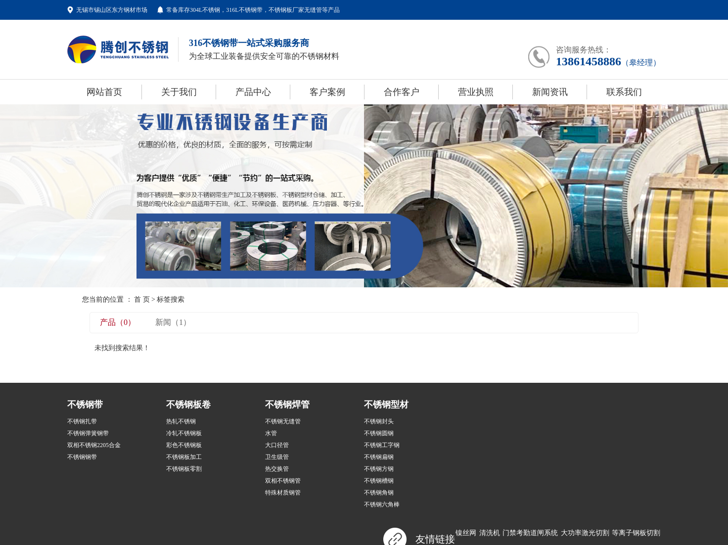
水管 (271, 433)
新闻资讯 (550, 92)
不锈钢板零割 (184, 468)
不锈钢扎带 (82, 421)
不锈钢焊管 (287, 404)
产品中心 (253, 92)
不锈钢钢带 (82, 457)
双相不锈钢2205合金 (94, 445)
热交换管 (277, 468)
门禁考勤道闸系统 (530, 533)
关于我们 (179, 92)
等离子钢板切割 (636, 533)
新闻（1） (173, 322)
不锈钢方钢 (379, 468)
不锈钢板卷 (188, 404)
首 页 (142, 299)
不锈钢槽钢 (379, 480)
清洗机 (489, 533)
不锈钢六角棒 (382, 504)
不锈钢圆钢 (379, 433)
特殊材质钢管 (283, 492)
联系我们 (624, 92)
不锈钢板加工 (184, 457)
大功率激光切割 (585, 533)
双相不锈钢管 (283, 480)
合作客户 (401, 92)
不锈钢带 (85, 404)
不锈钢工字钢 (382, 445)
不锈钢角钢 (379, 492)
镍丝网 (465, 533)
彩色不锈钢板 (184, 445)
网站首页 (104, 92)
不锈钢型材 (386, 404)
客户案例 (327, 92)
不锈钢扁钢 (379, 457)
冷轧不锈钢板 (184, 433)
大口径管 (277, 445)
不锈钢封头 (379, 421)
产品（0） (118, 322)
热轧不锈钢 (181, 421)
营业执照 (476, 92)
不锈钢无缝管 (283, 421)
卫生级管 (277, 457)
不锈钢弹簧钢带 (88, 433)
